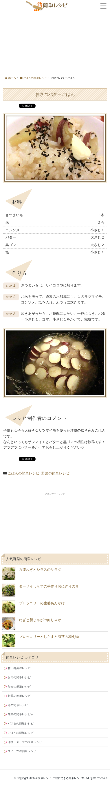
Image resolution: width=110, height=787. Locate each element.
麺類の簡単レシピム (20, 714)
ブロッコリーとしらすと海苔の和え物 (40, 640)
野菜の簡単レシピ (55, 473)
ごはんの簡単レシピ (23, 473)
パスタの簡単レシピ (20, 723)
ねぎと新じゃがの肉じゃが (31, 623)
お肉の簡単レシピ (19, 677)
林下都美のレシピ (19, 668)
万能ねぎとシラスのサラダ (31, 573)
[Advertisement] (55, 33)
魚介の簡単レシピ (19, 686)
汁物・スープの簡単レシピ (25, 742)
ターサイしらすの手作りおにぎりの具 (40, 590)
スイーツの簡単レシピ (22, 751)
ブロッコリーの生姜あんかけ (33, 607)
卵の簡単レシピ (18, 705)
